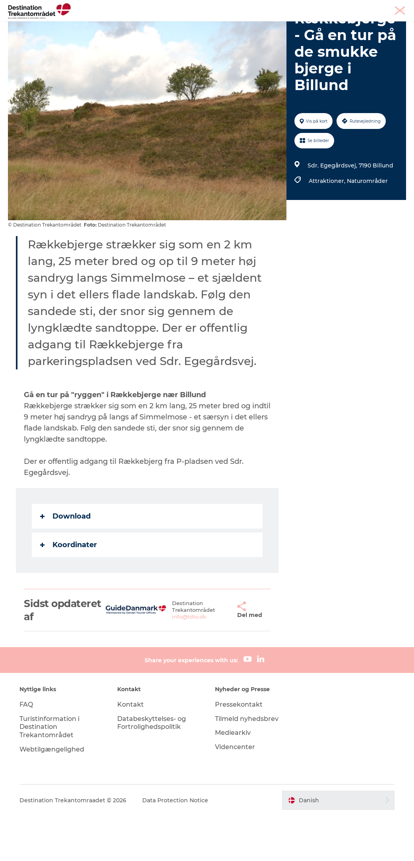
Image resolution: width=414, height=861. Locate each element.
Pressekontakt (239, 749)
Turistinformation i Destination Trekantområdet (49, 772)
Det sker (121, 34)
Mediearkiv (233, 778)
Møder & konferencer (350, 7)
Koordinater (68, 590)
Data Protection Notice (175, 845)
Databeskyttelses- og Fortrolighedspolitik (151, 768)
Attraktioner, (328, 226)
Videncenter (235, 792)
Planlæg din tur (169, 34)
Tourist (309, 7)
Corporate (394, 7)
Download (65, 561)
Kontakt (130, 749)
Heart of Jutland (117, 25)
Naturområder (367, 226)
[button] (223, 655)
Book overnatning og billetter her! (255, 34)
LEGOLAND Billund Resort (193, 25)
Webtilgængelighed (51, 794)
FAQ (26, 749)
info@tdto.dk (180, 662)
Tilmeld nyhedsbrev (247, 763)
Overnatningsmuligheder (283, 25)
